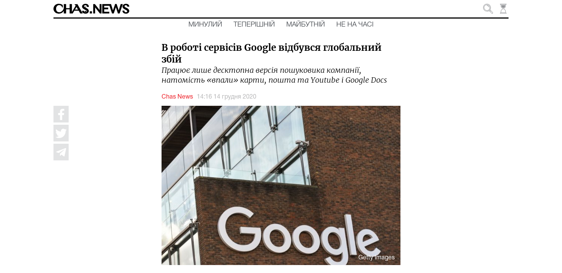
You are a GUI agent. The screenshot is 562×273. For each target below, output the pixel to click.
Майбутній (305, 25)
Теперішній (254, 25)
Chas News (177, 97)
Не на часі (355, 25)
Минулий (205, 25)
